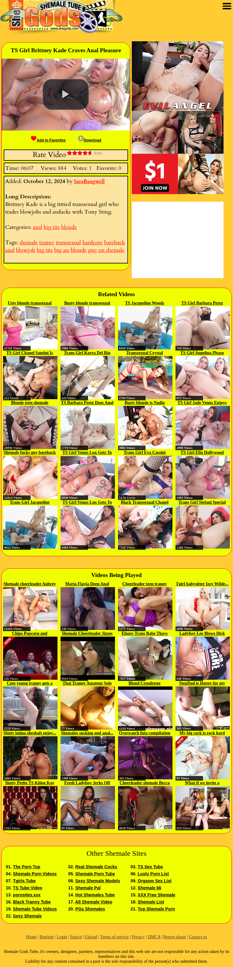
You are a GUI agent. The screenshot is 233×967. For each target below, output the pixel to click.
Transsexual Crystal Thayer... (144, 353)
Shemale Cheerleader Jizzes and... (87, 634)
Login (62, 937)
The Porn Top (26, 866)
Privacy (138, 937)
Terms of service (114, 937)
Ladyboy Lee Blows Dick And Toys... (202, 634)
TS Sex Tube (150, 866)
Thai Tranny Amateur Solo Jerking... (87, 683)
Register (46, 937)
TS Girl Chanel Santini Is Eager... (29, 353)
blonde (69, 227)
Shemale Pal (88, 887)
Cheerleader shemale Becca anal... (145, 783)
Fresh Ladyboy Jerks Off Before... (87, 783)
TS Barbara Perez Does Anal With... (87, 403)
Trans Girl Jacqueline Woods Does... (30, 503)
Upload (91, 937)
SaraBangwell (89, 181)
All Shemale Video (93, 901)
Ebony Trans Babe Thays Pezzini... (145, 634)
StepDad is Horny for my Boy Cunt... (202, 683)
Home (31, 937)
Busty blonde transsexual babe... (87, 303)
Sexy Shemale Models (97, 880)
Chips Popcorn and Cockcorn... (29, 634)
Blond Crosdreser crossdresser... (144, 683)
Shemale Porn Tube (95, 873)
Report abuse (174, 937)
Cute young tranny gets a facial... (30, 683)
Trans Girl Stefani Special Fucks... (202, 503)
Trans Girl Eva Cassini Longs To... (144, 453)
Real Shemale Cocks (96, 866)
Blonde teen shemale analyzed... (29, 403)
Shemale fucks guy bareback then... (30, 453)
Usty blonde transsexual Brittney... (29, 303)
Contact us (198, 937)
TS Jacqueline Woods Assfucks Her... (144, 303)
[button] (66, 94)
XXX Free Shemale (156, 894)
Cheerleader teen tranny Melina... (144, 584)
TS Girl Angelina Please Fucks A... (202, 353)
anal (37, 227)
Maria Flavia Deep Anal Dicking (87, 584)
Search (76, 937)
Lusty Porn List (153, 873)
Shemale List (151, 901)
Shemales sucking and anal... (87, 733)
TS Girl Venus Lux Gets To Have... (87, 453)
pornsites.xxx (26, 894)
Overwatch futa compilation (144, 733)
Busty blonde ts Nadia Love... (144, 403)
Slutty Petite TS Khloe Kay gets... (29, 783)
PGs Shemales (90, 908)
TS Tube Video (27, 887)
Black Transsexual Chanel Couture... (144, 503)
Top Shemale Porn (156, 908)
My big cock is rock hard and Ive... (202, 733)
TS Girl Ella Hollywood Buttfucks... (202, 453)
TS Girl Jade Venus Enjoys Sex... (202, 403)
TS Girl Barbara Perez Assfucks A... (202, 303)
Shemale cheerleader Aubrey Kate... (29, 584)
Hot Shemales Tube (95, 894)
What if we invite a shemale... (202, 783)
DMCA (154, 937)
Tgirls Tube (24, 880)
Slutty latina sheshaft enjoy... (29, 733)
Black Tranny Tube (31, 901)
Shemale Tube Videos (35, 908)
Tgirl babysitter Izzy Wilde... (202, 584)
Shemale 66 (149, 887)
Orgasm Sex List (155, 880)
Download (89, 140)
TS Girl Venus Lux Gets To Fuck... (87, 503)
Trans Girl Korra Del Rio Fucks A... (87, 353)
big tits (52, 227)
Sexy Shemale (27, 916)
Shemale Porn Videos (35, 873)
